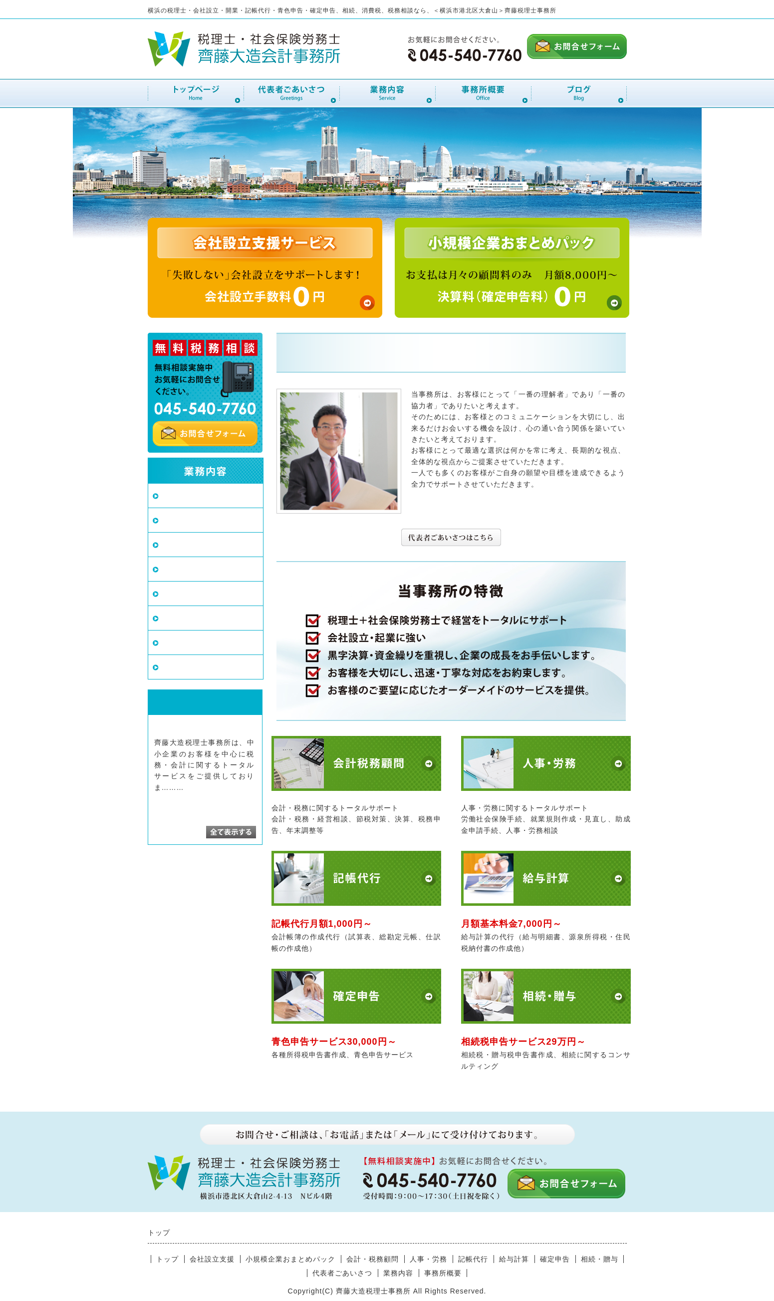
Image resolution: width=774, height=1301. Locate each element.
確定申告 (178, 642)
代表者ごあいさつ (342, 1273)
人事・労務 (182, 569)
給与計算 (178, 618)
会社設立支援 (186, 495)
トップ (167, 1259)
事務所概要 (443, 1273)
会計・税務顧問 (190, 544)
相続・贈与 (182, 666)
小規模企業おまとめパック (211, 520)
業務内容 (398, 1273)
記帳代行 (178, 593)
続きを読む (205, 787)
